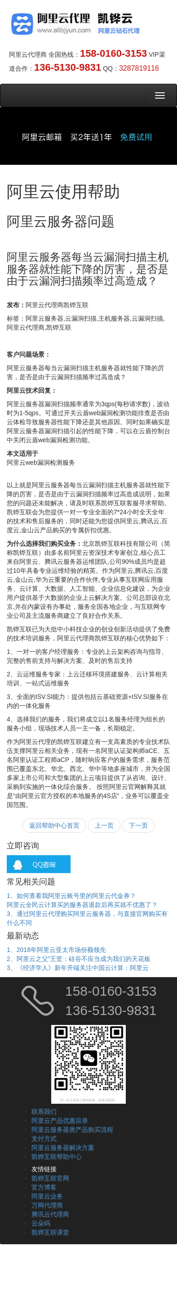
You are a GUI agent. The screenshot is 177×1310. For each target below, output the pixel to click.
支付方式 (44, 1138)
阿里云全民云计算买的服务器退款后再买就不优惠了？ (82, 904)
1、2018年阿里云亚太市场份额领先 (56, 949)
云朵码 (40, 1223)
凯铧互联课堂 (50, 1232)
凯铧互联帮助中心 (56, 1156)
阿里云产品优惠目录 (59, 1120)
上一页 (104, 825)
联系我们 (44, 1111)
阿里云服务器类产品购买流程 (72, 1129)
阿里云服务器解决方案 (62, 1147)
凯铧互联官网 (50, 1178)
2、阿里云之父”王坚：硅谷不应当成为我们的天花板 (78, 958)
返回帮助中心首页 (54, 825)
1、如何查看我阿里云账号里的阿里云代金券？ (71, 895)
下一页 (138, 825)
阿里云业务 (47, 1196)
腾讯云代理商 (50, 1214)
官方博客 (44, 1187)
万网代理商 (47, 1205)
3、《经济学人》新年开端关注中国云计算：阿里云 (78, 967)
